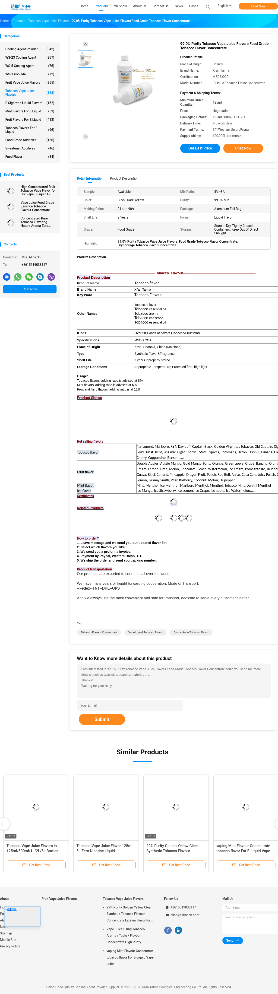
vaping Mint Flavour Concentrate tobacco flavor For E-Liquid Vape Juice (243, 851)
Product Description (124, 178)
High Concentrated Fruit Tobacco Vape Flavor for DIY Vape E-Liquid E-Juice (38, 190)
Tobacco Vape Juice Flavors (29, 92)
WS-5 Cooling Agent (29, 66)
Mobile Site (8, 940)
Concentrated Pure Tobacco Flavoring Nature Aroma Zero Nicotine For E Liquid (36, 222)
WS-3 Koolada (29, 74)
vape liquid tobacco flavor (145, 632)
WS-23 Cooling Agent (29, 57)
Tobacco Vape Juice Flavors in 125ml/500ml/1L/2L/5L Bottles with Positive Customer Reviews (33, 851)
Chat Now (258, 6)
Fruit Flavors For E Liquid (29, 119)
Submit (102, 719)
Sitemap (6, 933)
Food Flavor (29, 156)
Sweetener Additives (29, 148)
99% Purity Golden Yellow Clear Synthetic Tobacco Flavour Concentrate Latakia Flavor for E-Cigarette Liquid (130, 914)
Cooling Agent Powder (29, 49)
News (4, 927)
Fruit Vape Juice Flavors (29, 82)
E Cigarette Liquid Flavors (29, 103)
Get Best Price (200, 148)
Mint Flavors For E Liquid (29, 111)
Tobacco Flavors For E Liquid (29, 129)
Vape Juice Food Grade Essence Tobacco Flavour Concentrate (37, 206)
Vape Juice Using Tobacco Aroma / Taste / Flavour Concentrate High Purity (126, 935)
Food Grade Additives (29, 140)
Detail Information (90, 178)
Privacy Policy (10, 946)
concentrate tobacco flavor (191, 632)
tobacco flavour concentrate (99, 632)
